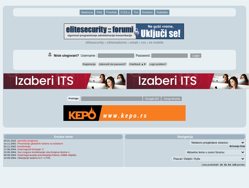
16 (221, 164)
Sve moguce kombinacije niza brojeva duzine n (43, 152)
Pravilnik (111, 12)
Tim (136, 12)
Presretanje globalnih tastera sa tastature (40, 143)
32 (225, 164)
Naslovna (87, 12)
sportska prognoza (27, 140)
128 (234, 164)
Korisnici (147, 12)
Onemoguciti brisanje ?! (30, 149)
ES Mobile (156, 42)
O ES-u (125, 12)
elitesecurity (95, 42)
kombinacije (24, 146)
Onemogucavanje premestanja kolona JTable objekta (46, 155)
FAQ (99, 12)
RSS (143, 42)
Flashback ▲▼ (137, 64)
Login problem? (158, 64)
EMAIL (134, 42)
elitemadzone (117, 42)
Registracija (89, 64)
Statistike (162, 12)
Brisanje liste (237, 146)
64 (229, 164)
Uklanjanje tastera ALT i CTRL (34, 157)
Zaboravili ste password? (112, 64)
